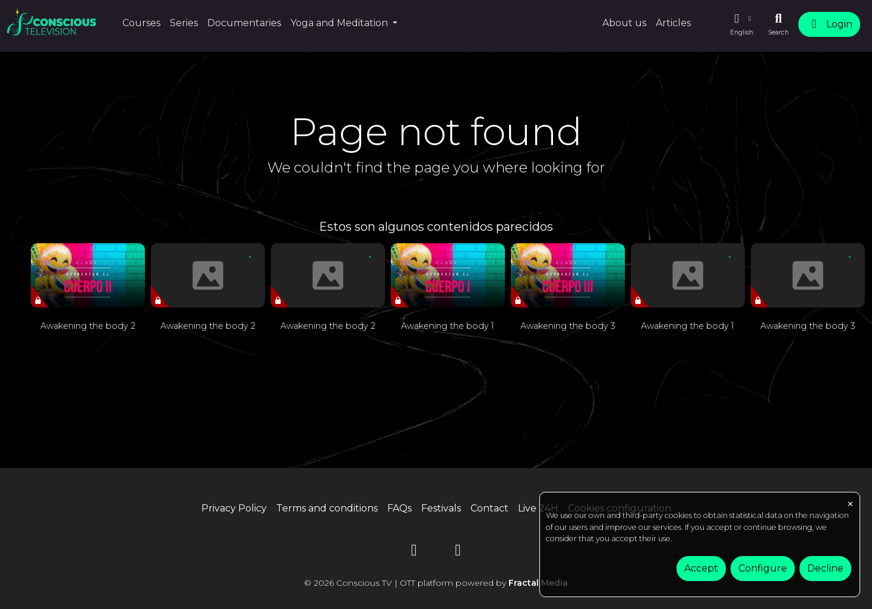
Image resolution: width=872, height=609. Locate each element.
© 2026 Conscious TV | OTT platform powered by (436, 582)
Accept (701, 568)
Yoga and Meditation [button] (340, 23)
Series (184, 23)
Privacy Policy (234, 508)
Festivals (441, 508)
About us (624, 23)
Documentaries (244, 23)
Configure (762, 568)
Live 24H (538, 508)
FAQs (399, 508)
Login (829, 24)
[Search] (778, 24)
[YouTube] (414, 552)
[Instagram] (458, 552)
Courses (141, 23)
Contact (489, 508)
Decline (825, 568)
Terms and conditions (327, 508)
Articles (673, 23)
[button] (741, 24)
